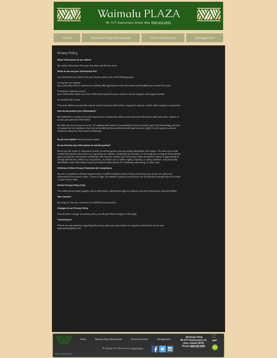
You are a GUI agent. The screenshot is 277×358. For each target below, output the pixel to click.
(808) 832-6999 (161, 23)
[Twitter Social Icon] (162, 349)
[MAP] (214, 340)
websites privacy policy (104, 202)
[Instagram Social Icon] (170, 349)
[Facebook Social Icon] (155, 349)
